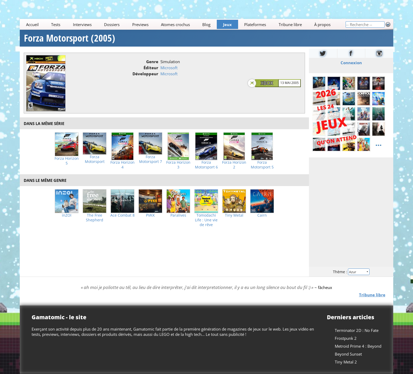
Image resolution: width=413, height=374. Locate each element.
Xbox (267, 83)
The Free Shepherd (94, 217)
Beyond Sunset (348, 354)
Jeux (227, 24)
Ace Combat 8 (122, 215)
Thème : (351, 271)
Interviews (82, 24)
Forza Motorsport (95, 159)
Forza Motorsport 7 (150, 159)
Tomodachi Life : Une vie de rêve (206, 220)
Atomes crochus (175, 24)
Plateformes (255, 24)
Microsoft (169, 67)
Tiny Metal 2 (346, 362)
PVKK (150, 215)
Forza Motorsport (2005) (69, 38)
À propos (322, 24)
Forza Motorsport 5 (262, 164)
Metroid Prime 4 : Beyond (358, 346)
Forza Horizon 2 (234, 164)
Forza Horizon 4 (122, 164)
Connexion (351, 62)
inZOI (66, 215)
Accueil (32, 24)
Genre (152, 61)
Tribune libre (290, 24)
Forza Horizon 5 (67, 161)
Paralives (178, 215)
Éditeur (151, 67)
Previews (140, 24)
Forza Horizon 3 (178, 164)
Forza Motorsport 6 (206, 164)
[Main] (182, 24)
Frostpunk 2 (346, 338)
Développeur (145, 73)
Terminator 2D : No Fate (356, 330)
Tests (55, 24)
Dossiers (112, 24)
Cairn (262, 215)
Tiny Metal (234, 215)
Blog (207, 24)
